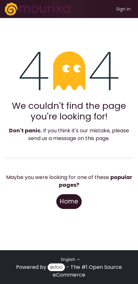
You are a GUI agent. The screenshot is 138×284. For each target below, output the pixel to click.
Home (69, 201)
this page (97, 138)
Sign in (123, 9)
